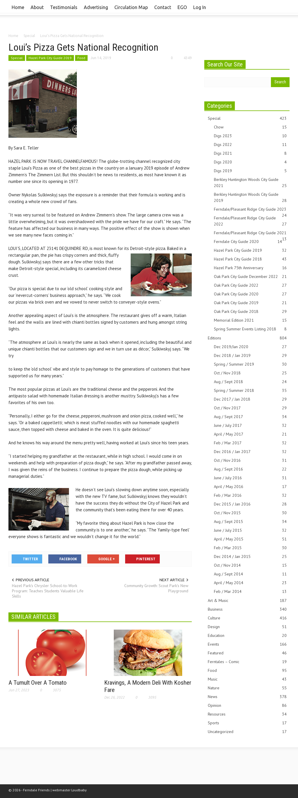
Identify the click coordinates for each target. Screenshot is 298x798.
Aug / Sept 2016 (250, 469)
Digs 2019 (250, 171)
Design (247, 627)
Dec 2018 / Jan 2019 (250, 356)
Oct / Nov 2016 (250, 460)
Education (247, 636)
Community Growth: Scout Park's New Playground (156, 588)
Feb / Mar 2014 (250, 592)
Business (247, 609)
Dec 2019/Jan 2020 (250, 347)
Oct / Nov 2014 (250, 565)
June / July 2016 (250, 478)
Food (81, 58)
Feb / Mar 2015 (250, 548)
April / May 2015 (250, 539)
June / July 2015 (250, 530)
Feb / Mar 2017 (250, 443)
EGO (182, 7)
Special (17, 58)
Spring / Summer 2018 (250, 390)
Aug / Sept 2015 (250, 522)
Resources (247, 714)
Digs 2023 (250, 136)
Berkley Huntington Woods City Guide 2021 (250, 183)
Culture (247, 618)
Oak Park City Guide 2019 (250, 303)
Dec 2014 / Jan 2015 (250, 557)
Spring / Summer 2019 (250, 364)
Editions (247, 338)
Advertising (96, 7)
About (37, 7)
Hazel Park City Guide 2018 (250, 259)
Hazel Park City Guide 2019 (50, 58)
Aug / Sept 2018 (250, 382)
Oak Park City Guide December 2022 (250, 277)
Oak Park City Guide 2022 (250, 285)
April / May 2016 (250, 487)
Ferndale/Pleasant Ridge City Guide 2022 (250, 221)
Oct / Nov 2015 (250, 513)
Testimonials (63, 7)
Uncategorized (247, 732)
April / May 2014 (250, 583)
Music (247, 679)
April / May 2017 (250, 434)
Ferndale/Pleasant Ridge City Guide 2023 (250, 209)
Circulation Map (131, 7)
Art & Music (247, 601)
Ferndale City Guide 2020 (248, 242)
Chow (250, 127)
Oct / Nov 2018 (250, 373)
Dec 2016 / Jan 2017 (250, 452)
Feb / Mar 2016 (250, 495)
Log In (199, 7)
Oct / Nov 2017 (250, 408)
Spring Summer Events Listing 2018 (250, 329)
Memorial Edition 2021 (250, 320)
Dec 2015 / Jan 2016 (250, 504)
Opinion (247, 705)
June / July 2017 (250, 425)
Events (247, 644)
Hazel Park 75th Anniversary (250, 268)
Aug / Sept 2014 (250, 574)
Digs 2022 (250, 145)
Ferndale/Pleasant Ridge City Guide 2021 (250, 233)
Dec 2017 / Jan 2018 (250, 399)
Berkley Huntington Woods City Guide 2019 (250, 198)
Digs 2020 (250, 162)
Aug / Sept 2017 (250, 417)
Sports (247, 723)
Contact (162, 7)
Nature (247, 688)
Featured (247, 653)
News (247, 697)
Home (18, 7)
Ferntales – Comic (247, 662)
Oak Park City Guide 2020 (250, 294)
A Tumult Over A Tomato (37, 682)
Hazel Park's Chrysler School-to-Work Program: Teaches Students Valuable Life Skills (48, 591)
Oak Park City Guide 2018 (250, 312)
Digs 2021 (250, 153)
